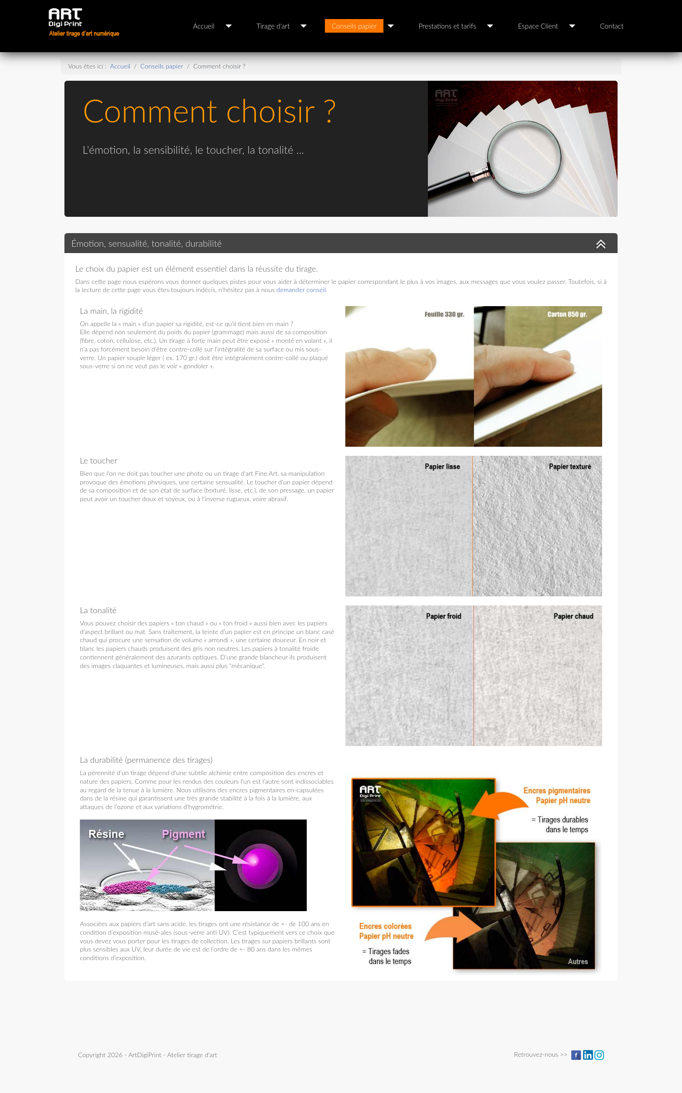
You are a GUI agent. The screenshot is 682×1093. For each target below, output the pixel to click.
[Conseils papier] (390, 26)
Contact (611, 26)
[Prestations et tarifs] (490, 26)
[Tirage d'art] (303, 26)
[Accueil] (228, 26)
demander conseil (301, 289)
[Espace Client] (572, 26)
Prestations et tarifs (447, 26)
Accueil (204, 26)
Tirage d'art (272, 26)
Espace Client (538, 26)
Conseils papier (354, 26)
